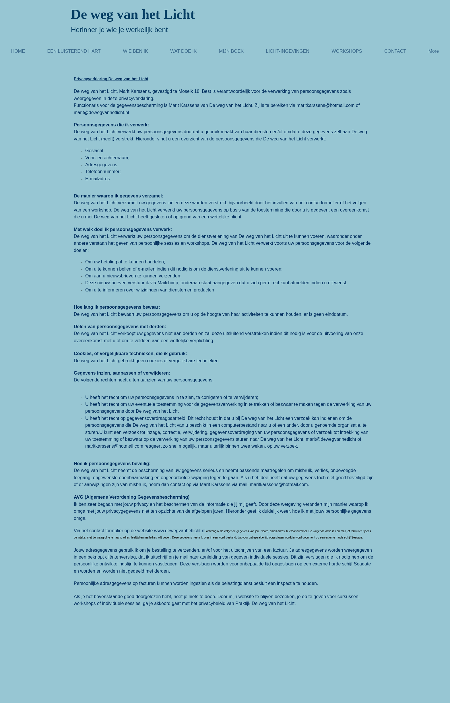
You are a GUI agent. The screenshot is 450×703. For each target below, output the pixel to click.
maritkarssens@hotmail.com (325, 105)
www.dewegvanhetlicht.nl (179, 530)
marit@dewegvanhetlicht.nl (101, 112)
